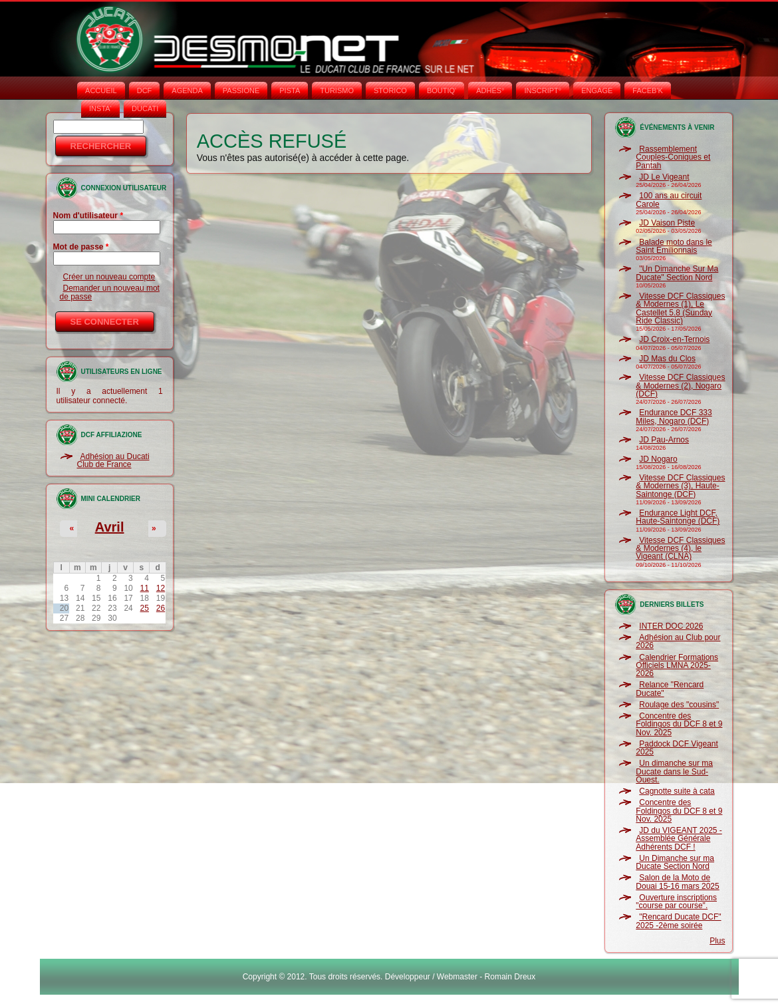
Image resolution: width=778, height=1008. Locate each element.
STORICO (390, 90)
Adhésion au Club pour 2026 (678, 641)
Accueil (101, 90)
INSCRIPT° (542, 90)
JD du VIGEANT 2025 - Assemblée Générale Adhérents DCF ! (679, 839)
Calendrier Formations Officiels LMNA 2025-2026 (677, 666)
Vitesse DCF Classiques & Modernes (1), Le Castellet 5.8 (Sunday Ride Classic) (680, 308)
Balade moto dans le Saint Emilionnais (674, 246)
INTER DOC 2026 (671, 626)
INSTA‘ (100, 108)
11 (144, 588)
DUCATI (145, 108)
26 (160, 608)
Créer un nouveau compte (109, 276)
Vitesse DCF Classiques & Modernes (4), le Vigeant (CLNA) (680, 549)
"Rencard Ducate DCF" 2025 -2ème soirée (678, 920)
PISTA (289, 90)
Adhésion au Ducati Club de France (113, 460)
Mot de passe (81, 247)
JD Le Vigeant (664, 177)
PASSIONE (241, 90)
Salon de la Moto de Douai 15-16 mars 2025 (677, 881)
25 (144, 608)
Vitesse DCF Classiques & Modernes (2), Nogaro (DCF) (680, 386)
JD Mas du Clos (667, 358)
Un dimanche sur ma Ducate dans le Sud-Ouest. (674, 771)
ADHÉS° (490, 90)
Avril (109, 527)
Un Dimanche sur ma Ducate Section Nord (675, 862)
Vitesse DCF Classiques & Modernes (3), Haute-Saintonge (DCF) (680, 486)
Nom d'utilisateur (88, 215)
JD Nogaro (658, 459)
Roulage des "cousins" (679, 704)
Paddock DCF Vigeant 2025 (677, 747)
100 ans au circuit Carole (669, 199)
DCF (144, 90)
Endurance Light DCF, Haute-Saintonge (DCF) (677, 517)
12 (160, 588)
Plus (717, 940)
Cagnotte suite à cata (676, 791)
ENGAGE (596, 90)
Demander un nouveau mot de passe (110, 292)
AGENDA (187, 90)
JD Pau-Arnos (664, 439)
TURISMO (337, 90)
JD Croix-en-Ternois (674, 339)
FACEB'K (647, 90)
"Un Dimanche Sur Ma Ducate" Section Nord (677, 272)
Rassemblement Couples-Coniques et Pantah (673, 157)
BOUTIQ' (441, 90)
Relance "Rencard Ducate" (670, 688)
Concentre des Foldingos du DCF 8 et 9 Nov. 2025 (679, 724)
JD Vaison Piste (667, 223)
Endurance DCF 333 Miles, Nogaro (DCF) (674, 416)
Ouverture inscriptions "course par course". (676, 901)
